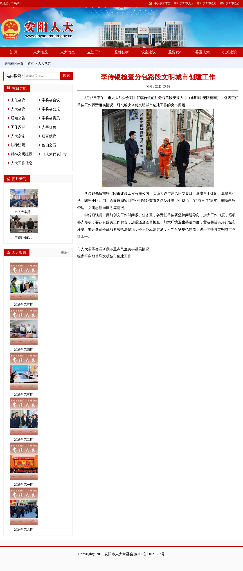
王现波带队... (24, 227)
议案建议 (148, 52)
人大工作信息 (21, 163)
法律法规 (18, 145)
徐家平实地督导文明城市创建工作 (104, 256)
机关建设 (229, 52)
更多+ (65, 252)
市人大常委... (24, 201)
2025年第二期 (24, 419)
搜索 (66, 76)
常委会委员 (51, 118)
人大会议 (18, 109)
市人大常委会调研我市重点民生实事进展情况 (113, 249)
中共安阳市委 (162, 3)
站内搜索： (16, 76)
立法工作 (94, 52)
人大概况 (40, 52)
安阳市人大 (187, 3)
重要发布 (175, 52)
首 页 (13, 52)
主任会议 (18, 100)
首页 (31, 63)
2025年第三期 (24, 374)
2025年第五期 (24, 284)
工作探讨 (18, 127)
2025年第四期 (24, 329)
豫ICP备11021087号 (149, 554)
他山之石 (49, 145)
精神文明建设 (21, 154)
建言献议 (49, 136)
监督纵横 (121, 52)
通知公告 (18, 118)
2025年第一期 (24, 464)
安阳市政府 (209, 3)
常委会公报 (51, 109)
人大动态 (67, 52)
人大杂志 (18, 136)
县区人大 (202, 52)
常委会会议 (51, 100)
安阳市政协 (232, 3)
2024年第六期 (24, 509)
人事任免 (49, 127)
